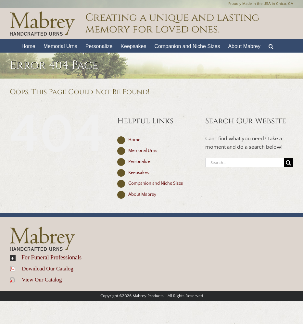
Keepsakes (138, 172)
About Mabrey (142, 194)
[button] (271, 45)
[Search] (288, 162)
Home (134, 140)
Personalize (139, 161)
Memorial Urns (142, 150)
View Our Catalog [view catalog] (36, 280)
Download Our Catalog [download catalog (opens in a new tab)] (41, 269)
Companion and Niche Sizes (155, 183)
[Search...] (244, 162)
